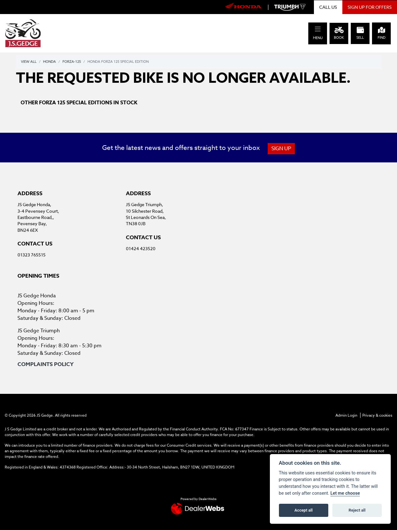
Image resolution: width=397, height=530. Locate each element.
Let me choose (345, 493)
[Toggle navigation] (318, 29)
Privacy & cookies (377, 415)
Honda (49, 61)
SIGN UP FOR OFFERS (370, 7)
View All (29, 61)
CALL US (328, 7)
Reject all (357, 510)
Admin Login (346, 415)
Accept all (304, 510)
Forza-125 (71, 61)
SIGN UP (282, 148)
